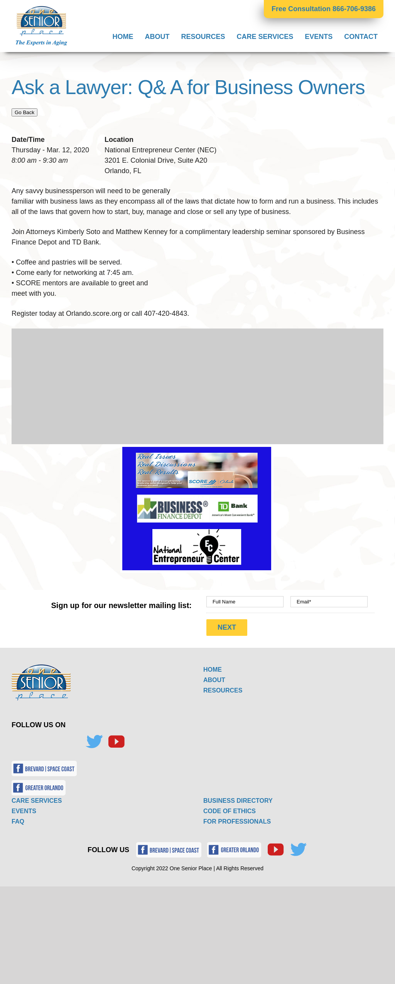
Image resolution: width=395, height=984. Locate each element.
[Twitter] (94, 741)
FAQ (18, 821)
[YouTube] (116, 741)
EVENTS (24, 810)
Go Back (24, 112)
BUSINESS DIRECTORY (238, 800)
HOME (212, 669)
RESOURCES (222, 690)
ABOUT (214, 679)
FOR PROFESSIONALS (237, 821)
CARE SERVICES (37, 800)
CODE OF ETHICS (229, 810)
